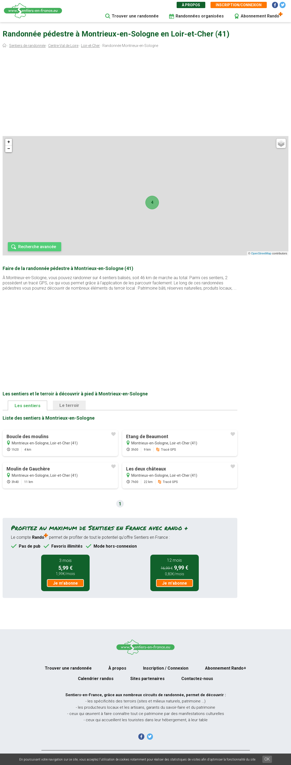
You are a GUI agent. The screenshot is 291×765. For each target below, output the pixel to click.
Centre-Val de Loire (63, 46)
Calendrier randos (96, 678)
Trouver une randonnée (135, 16)
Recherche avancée (37, 246)
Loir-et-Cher (90, 46)
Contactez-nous (197, 678)
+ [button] (8, 142)
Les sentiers (27, 405)
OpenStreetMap (261, 253)
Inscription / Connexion (165, 668)
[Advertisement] (145, 93)
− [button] (8, 149)
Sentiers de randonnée (27, 46)
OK (267, 759)
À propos (191, 5)
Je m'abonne (65, 583)
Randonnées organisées (200, 16)
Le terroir (69, 405)
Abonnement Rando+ (225, 668)
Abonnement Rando (260, 16)
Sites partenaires (147, 678)
